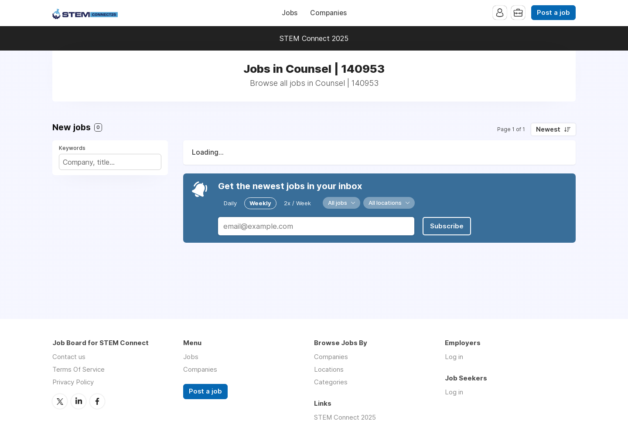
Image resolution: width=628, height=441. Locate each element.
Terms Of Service (78, 369)
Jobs (289, 13)
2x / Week (297, 203)
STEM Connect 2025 (314, 38)
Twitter (59, 401)
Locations (329, 369)
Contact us (68, 357)
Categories (331, 382)
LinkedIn (78, 401)
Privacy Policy (73, 382)
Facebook (97, 401)
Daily (230, 203)
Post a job (553, 13)
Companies (328, 13)
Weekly (260, 203)
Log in (454, 357)
